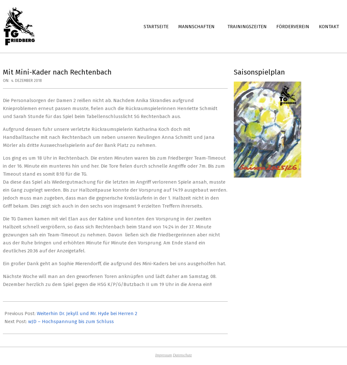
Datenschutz (182, 355)
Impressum (163, 355)
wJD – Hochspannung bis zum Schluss (71, 321)
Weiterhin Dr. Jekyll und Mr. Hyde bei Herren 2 (87, 313)
